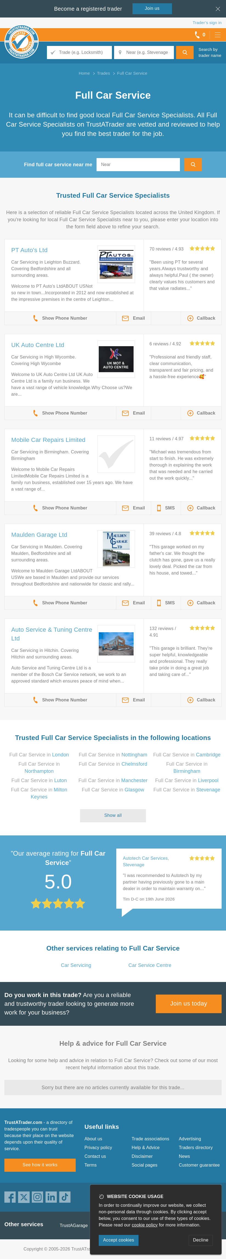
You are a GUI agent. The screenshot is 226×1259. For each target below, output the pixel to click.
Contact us (95, 1156)
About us (93, 1138)
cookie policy (145, 1225)
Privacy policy (98, 1147)
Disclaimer (142, 1156)
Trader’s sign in (207, 22)
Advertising (190, 1138)
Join (152, 8)
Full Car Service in (39, 754)
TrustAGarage (74, 1225)
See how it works (39, 1164)
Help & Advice (146, 1147)
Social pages (144, 1165)
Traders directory (196, 1147)
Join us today (188, 1003)
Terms (90, 1165)
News (184, 1156)
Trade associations (150, 1138)
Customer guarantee (199, 1165)
